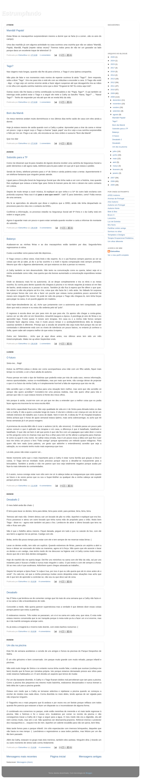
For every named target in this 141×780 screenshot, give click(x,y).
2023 (113, 64)
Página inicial (58, 756)
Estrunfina (115, 251)
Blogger (89, 773)
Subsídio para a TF (17, 157)
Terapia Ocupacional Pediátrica (120, 238)
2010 (113, 90)
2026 (113, 57)
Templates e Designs (116, 235)
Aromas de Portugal (116, 198)
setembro (117, 111)
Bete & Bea (112, 212)
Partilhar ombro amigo (117, 228)
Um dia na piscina (16, 645)
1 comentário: (45, 55)
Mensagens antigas (90, 756)
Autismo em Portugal (116, 205)
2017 (113, 68)
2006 (113, 181)
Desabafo (12, 592)
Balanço (11, 238)
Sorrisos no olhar (115, 231)
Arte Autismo (113, 202)
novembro (117, 104)
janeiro (116, 173)
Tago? (10, 66)
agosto (116, 114)
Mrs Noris (112, 225)
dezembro (117, 100)
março (115, 166)
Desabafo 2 (13, 499)
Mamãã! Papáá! (15, 30)
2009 (113, 93)
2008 (113, 97)
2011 (113, 86)
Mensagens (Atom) (25, 762)
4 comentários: (45, 631)
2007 (113, 178)
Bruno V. (111, 215)
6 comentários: (46, 486)
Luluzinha (112, 218)
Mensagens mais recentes (21, 756)
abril (115, 162)
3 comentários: (46, 228)
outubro (116, 107)
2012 (113, 82)
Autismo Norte (114, 208)
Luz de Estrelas (114, 222)
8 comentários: (45, 581)
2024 (113, 61)
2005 (113, 185)
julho (115, 151)
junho (115, 155)
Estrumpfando (21, 13)
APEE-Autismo (114, 195)
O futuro (11, 357)
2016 (113, 71)
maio (115, 158)
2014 (113, 75)
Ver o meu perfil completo (118, 255)
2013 (113, 79)
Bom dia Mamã (15, 113)
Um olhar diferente (115, 241)
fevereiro (116, 169)
